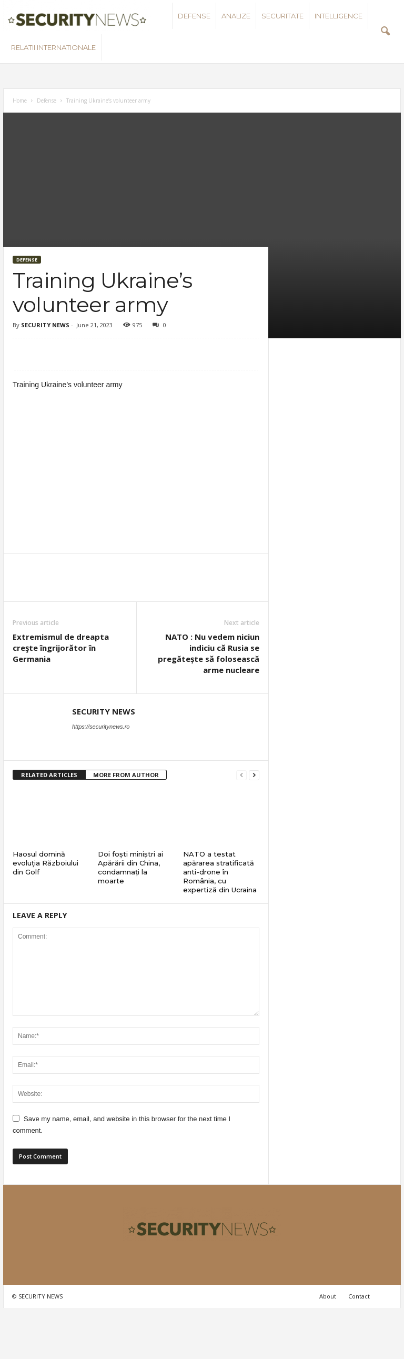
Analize (235, 16)
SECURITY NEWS (45, 325)
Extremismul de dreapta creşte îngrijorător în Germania (61, 647)
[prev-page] (241, 775)
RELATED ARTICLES (49, 775)
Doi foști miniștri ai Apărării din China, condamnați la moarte (130, 867)
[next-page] (254, 775)
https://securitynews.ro (100, 726)
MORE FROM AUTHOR (126, 775)
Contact (359, 1296)
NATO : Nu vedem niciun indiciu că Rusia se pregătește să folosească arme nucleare (208, 653)
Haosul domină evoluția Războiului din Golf (45, 863)
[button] (385, 31)
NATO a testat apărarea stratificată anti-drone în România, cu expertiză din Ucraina (220, 872)
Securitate (282, 16)
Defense (194, 16)
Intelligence (338, 16)
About (327, 1296)
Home (20, 100)
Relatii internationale (53, 47)
